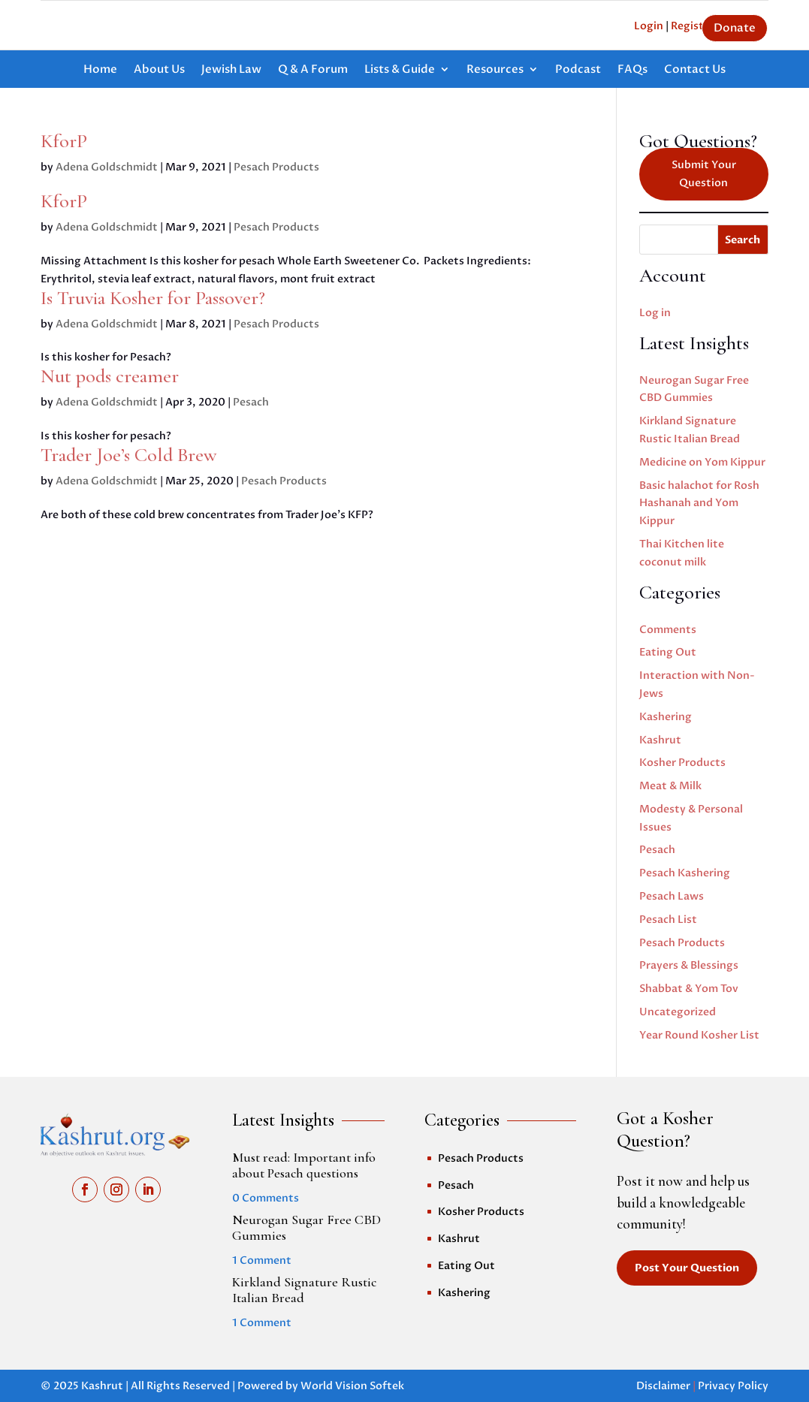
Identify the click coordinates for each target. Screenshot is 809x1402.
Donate (735, 27)
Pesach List (668, 919)
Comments (667, 630)
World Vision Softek (352, 1386)
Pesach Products (276, 167)
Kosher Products (682, 762)
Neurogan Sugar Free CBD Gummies (306, 1227)
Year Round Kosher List (699, 1035)
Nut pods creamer (110, 375)
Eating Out (667, 652)
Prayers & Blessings (688, 965)
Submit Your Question (704, 174)
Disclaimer (663, 1386)
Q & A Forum (313, 70)
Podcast (578, 70)
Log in (655, 313)
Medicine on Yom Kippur (702, 462)
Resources (495, 70)
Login (648, 26)
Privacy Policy (733, 1386)
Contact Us (695, 70)
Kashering (665, 717)
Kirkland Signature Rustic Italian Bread (304, 1290)
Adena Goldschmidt (107, 167)
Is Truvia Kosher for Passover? (153, 297)
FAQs (632, 70)
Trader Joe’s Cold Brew (129, 454)
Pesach (251, 402)
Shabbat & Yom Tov (688, 988)
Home (100, 70)
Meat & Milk (670, 786)
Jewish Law (231, 70)
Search (742, 240)
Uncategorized (677, 1012)
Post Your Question (687, 1268)
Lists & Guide (399, 70)
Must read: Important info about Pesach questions (304, 1165)
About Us (159, 70)
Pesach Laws (671, 896)
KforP (64, 140)
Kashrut (660, 740)
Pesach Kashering (684, 873)
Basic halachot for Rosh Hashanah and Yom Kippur (699, 503)
